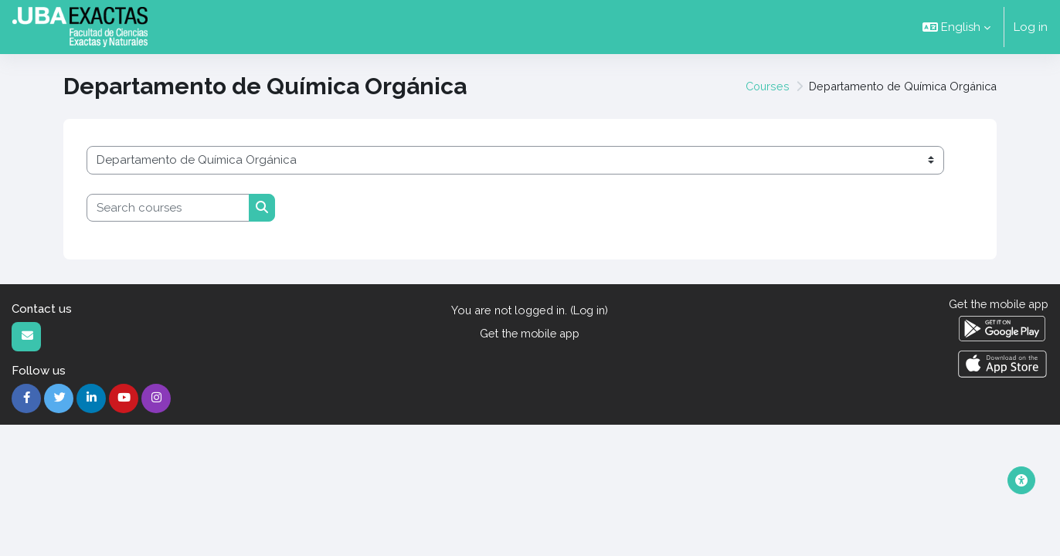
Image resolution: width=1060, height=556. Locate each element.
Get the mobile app (530, 334)
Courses (754, 86)
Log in (1031, 27)
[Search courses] (168, 208)
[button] (956, 27)
